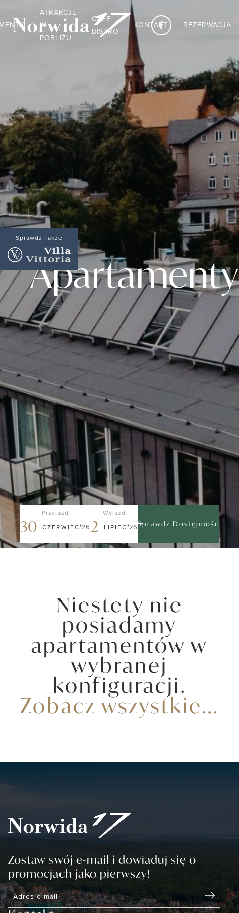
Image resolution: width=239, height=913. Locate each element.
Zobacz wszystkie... (119, 705)
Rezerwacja (207, 25)
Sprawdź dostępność (178, 523)
